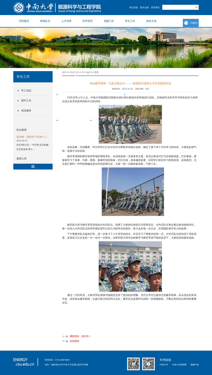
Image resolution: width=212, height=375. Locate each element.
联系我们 (155, 7)
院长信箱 (144, 7)
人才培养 (66, 21)
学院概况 (24, 21)
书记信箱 (133, 7)
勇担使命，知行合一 (80, 336)
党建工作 (109, 21)
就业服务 (26, 110)
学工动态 (26, 90)
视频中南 (194, 364)
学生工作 (130, 21)
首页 (64, 72)
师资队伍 (45, 21)
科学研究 (88, 21)
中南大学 (164, 364)
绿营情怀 (74, 341)
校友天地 (151, 21)
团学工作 (26, 100)
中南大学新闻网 (179, 364)
